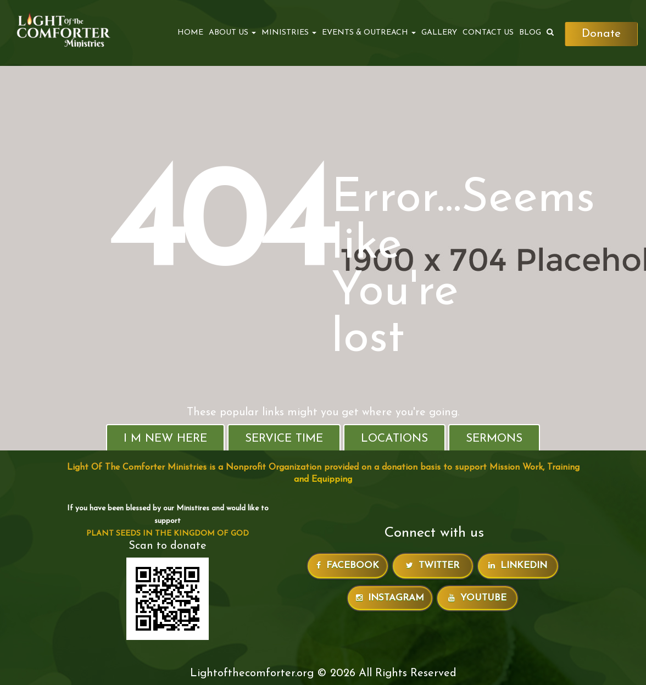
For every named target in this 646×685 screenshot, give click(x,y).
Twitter (432, 565)
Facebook (347, 565)
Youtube (477, 598)
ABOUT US (232, 33)
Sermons (494, 438)
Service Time (284, 438)
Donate (601, 34)
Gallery (439, 33)
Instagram (390, 598)
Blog (530, 33)
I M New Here (165, 438)
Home (190, 33)
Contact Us (488, 33)
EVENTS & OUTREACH (369, 33)
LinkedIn (517, 565)
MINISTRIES (288, 33)
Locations (394, 438)
